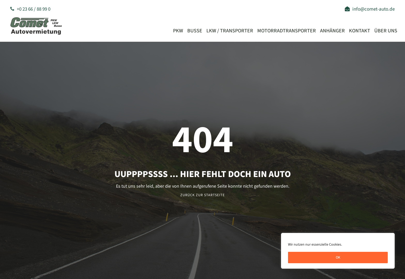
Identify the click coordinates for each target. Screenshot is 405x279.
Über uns (385, 30)
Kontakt (359, 30)
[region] (338, 251)
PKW (178, 30)
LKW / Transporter (229, 30)
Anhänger (332, 30)
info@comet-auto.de (370, 9)
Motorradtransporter (286, 30)
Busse (194, 30)
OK (338, 257)
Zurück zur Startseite (202, 195)
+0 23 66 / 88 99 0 (30, 9)
